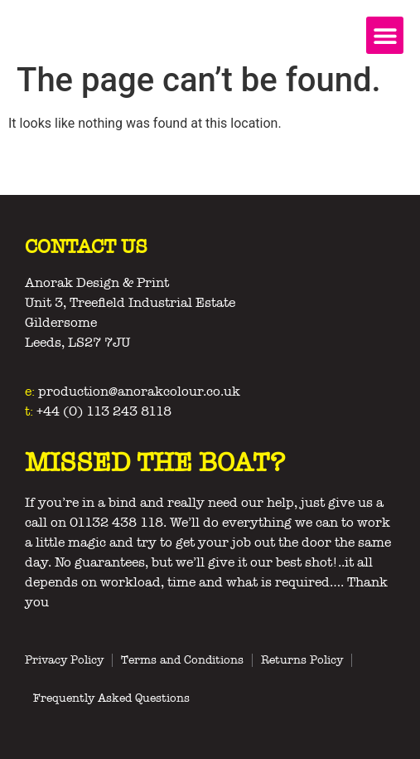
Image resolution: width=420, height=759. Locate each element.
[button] (384, 35)
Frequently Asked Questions (111, 698)
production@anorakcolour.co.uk (139, 391)
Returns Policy (302, 660)
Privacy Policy (64, 660)
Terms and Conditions (182, 660)
